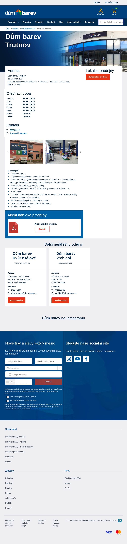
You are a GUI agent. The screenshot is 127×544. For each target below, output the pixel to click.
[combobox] (110, 22)
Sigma (8, 493)
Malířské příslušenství (14, 452)
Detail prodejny (16, 300)
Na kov (8, 462)
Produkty (13, 22)
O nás (67, 488)
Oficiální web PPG (73, 478)
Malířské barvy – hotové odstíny (19, 447)
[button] (14, 152)
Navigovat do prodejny (97, 77)
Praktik (8, 503)
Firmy (97, 3)
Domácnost (111, 3)
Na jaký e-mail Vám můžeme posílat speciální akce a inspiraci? (33, 352)
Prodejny (27, 22)
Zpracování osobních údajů (25, 523)
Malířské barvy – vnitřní (15, 442)
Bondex (8, 488)
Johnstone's (10, 498)
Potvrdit (48, 382)
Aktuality (39, 22)
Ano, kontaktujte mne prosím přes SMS (23, 400)
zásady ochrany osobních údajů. (41, 409)
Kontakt (51, 22)
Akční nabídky (73, 22)
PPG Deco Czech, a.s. (88, 520)
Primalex (9, 478)
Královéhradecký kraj (28, 28)
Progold (8, 508)
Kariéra (68, 483)
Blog (61, 22)
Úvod (7, 28)
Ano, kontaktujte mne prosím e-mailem (23, 397)
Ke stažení (89, 22)
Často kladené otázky (56, 523)
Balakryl (8, 483)
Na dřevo (9, 457)
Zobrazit (42, 229)
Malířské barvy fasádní (15, 437)
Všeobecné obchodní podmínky (9, 523)
